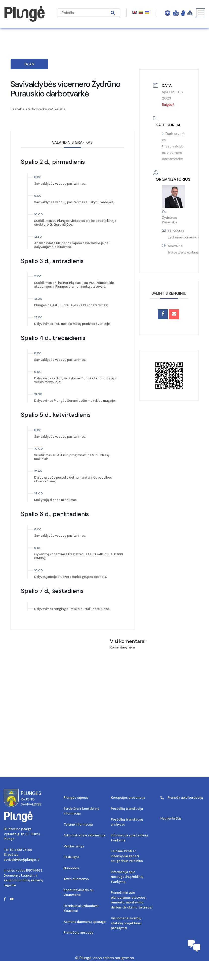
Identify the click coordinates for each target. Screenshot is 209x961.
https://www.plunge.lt (186, 252)
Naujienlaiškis (171, 818)
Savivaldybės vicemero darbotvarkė (173, 152)
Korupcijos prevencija (128, 797)
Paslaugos (71, 857)
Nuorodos (71, 868)
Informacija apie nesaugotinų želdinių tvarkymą (127, 877)
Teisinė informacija (78, 824)
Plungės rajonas (76, 797)
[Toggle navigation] (200, 12)
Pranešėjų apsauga (78, 932)
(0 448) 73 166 (21, 850)
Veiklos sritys (74, 846)
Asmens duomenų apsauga (85, 922)
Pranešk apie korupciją (181, 797)
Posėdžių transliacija (127, 808)
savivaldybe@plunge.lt (21, 859)
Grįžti (29, 64)
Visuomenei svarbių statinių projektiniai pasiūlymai (126, 923)
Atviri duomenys (76, 879)
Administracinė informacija (84, 835)
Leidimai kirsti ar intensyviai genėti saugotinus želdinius (127, 856)
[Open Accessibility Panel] (167, 13)
